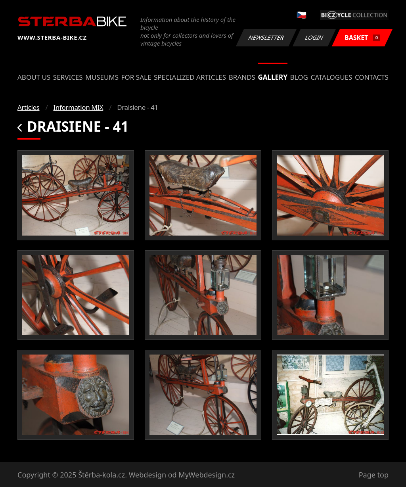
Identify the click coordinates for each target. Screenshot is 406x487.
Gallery (272, 77)
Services (68, 77)
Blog (299, 77)
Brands (242, 77)
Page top (374, 474)
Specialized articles (190, 77)
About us (33, 77)
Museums (102, 77)
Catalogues (331, 77)
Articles (28, 107)
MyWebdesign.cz (206, 474)
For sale (136, 77)
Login (314, 37)
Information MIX (78, 107)
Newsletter (266, 37)
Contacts (372, 77)
